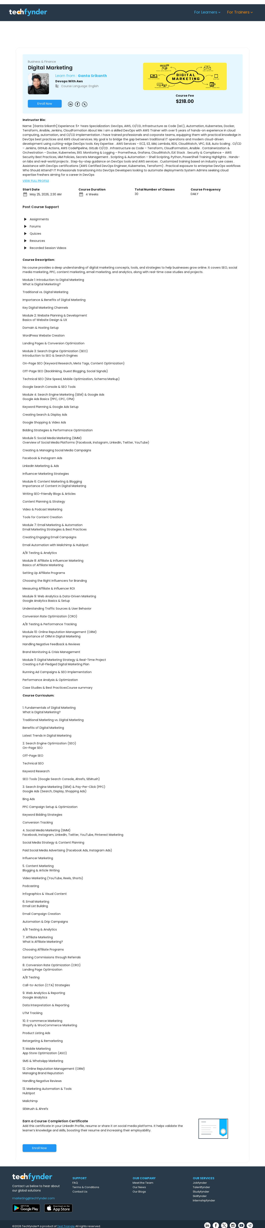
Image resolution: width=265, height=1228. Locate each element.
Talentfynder (220, 1187)
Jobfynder (219, 1183)
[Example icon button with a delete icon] (70, 104)
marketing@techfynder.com (33, 1198)
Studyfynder (220, 1192)
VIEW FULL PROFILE (36, 181)
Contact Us (96, 1192)
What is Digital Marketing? (42, 712)
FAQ (92, 1183)
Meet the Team (161, 1183)
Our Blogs (157, 1192)
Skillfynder (219, 1196)
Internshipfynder (223, 1200)
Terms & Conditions (102, 1187)
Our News (157, 1187)
